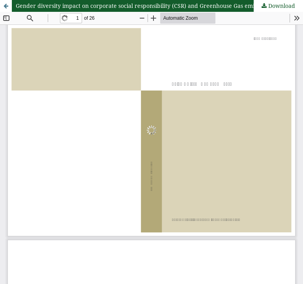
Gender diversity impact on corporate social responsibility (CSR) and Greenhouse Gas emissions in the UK (156, 5)
